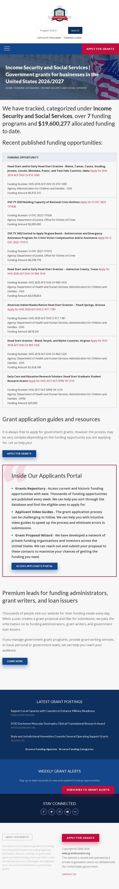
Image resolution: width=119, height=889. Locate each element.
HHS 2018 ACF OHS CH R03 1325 (48, 354)
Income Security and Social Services (64, 87)
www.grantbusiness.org (76, 853)
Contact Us (69, 874)
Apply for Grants (100, 48)
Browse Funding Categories (76, 749)
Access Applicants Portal (34, 566)
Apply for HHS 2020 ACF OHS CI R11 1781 (31, 309)
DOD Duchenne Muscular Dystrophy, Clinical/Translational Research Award (58, 723)
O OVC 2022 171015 (40, 251)
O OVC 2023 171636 (40, 215)
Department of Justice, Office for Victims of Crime (46, 220)
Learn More (15, 661)
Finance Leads (73, 37)
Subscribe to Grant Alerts (88, 789)
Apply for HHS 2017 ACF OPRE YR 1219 (51, 381)
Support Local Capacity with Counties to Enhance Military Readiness (53, 711)
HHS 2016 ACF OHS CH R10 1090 (48, 184)
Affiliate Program (49, 37)
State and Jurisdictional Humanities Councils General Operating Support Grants (59, 736)
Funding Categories (26, 87)
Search (75, 30)
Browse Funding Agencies (41, 749)
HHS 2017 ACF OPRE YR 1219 (45, 389)
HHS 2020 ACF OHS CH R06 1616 (48, 282)
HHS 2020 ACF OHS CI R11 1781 (47, 318)
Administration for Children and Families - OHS (44, 188)
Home (9, 87)
